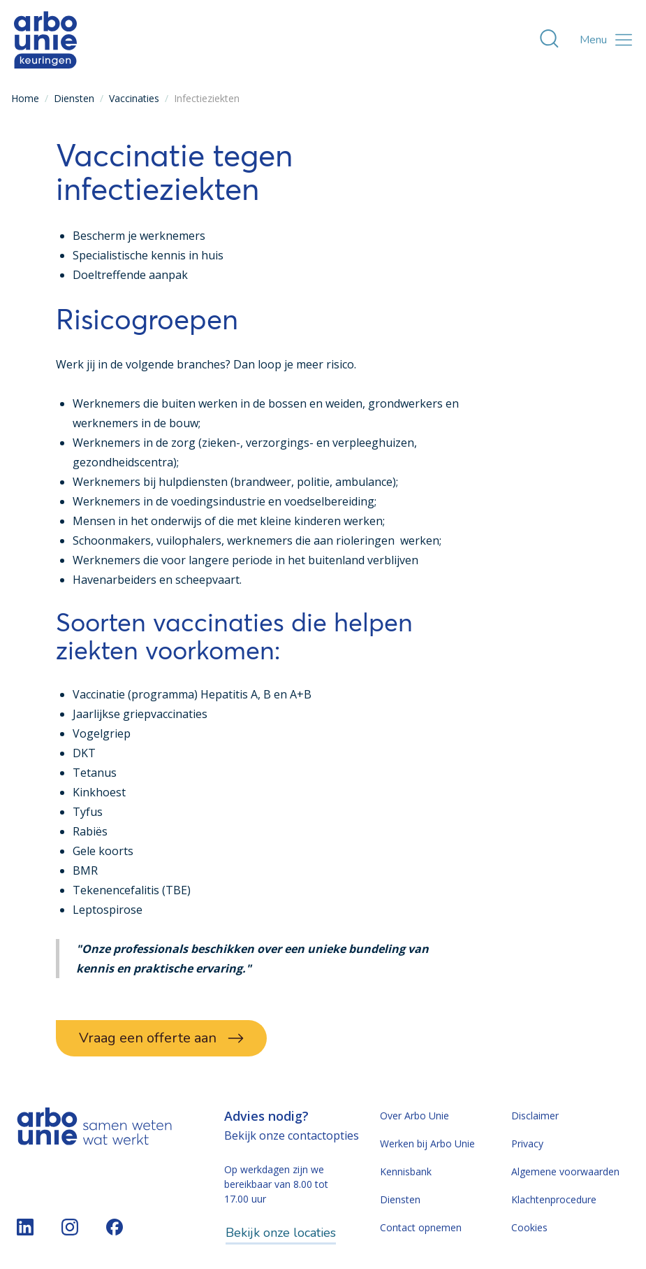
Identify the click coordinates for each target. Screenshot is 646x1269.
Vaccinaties (134, 98)
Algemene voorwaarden (565, 1171)
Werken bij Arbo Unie (427, 1143)
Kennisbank (406, 1171)
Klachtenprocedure (553, 1199)
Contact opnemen (421, 1227)
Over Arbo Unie (414, 1115)
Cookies (529, 1227)
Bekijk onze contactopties (291, 1135)
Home (25, 98)
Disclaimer (535, 1115)
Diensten (74, 98)
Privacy (527, 1143)
